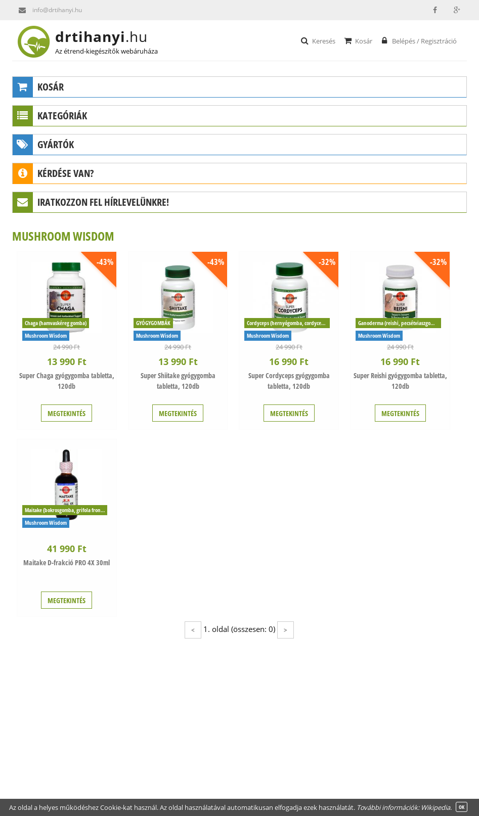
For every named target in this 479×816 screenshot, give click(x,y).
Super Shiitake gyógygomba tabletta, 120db (178, 381)
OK (461, 806)
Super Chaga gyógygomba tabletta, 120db (66, 381)
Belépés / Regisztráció (418, 40)
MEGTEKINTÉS (66, 413)
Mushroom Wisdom (46, 335)
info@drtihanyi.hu (47, 10)
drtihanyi (109, 36)
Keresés (317, 40)
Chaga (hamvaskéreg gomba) (55, 323)
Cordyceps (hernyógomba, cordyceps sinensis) (288, 323)
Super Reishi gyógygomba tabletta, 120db (400, 381)
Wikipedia (435, 807)
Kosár (357, 40)
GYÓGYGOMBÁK (153, 323)
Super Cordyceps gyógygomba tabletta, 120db (289, 381)
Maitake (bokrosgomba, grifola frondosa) (66, 510)
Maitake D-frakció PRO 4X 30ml (66, 562)
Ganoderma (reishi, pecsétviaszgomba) (399, 323)
